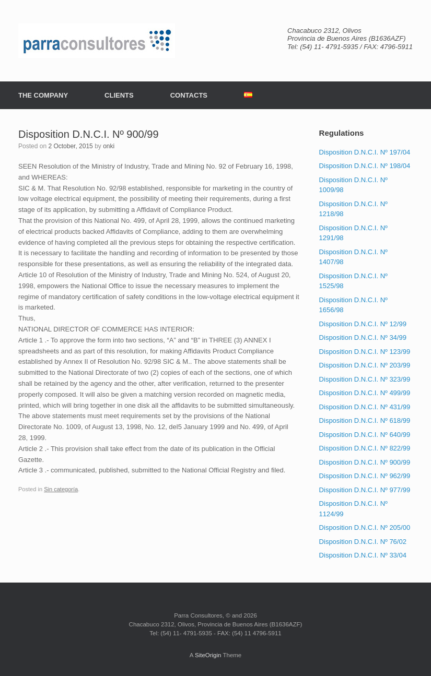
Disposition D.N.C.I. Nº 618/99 (365, 420)
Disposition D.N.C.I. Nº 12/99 (362, 324)
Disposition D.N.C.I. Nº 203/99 (365, 365)
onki (108, 146)
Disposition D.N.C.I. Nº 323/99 (365, 379)
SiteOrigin (208, 655)
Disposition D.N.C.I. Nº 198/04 (365, 166)
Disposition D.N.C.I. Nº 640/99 (365, 434)
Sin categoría (61, 489)
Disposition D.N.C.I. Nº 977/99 (365, 490)
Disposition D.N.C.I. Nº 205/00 (365, 527)
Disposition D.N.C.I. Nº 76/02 (362, 541)
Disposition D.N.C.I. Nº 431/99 (365, 407)
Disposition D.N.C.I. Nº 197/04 (365, 152)
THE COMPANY (43, 95)
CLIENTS (119, 95)
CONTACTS (188, 95)
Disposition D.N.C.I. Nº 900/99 (365, 462)
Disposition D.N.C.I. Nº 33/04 (362, 555)
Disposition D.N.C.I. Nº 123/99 (365, 351)
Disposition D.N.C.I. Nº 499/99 (365, 393)
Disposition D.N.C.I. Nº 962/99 (365, 476)
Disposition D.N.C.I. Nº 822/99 (365, 448)
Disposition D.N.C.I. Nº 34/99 (362, 337)
